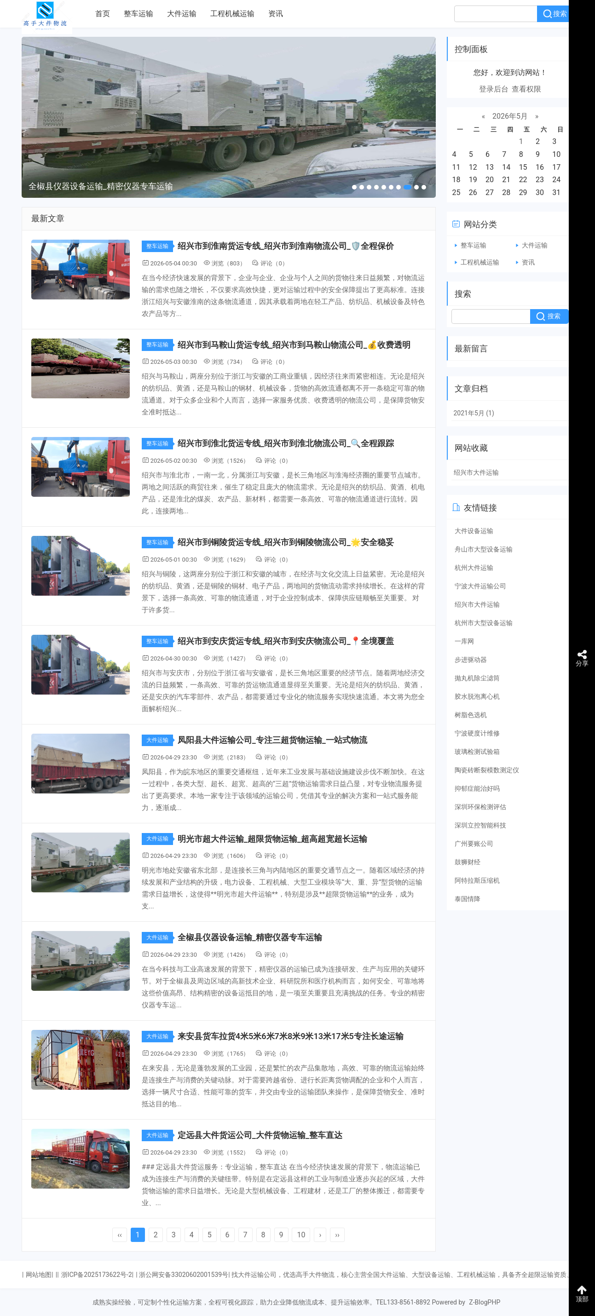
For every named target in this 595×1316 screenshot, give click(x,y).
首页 (102, 13)
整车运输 (138, 13)
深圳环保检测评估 (480, 806)
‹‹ (119, 1234)
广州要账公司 (474, 843)
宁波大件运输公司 (480, 586)
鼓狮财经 (467, 862)
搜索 (560, 13)
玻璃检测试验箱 (477, 751)
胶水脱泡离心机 (477, 696)
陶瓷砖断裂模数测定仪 (487, 770)
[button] (354, 187)
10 (301, 1234)
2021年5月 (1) (474, 413)
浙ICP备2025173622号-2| (97, 1274)
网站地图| (39, 1274)
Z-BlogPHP (484, 1302)
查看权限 (526, 89)
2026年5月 (510, 116)
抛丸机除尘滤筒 (477, 678)
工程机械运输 (232, 13)
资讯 (275, 13)
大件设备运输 (474, 530)
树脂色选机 (471, 714)
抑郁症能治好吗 (477, 788)
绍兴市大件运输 (476, 472)
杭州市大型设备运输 (484, 622)
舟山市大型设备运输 (484, 549)
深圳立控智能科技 (480, 825)
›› (337, 1234)
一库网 (464, 641)
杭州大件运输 (474, 567)
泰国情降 (467, 898)
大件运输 (181, 13)
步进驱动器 (471, 659)
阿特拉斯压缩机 (477, 880)
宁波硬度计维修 (477, 733)
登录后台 (493, 89)
